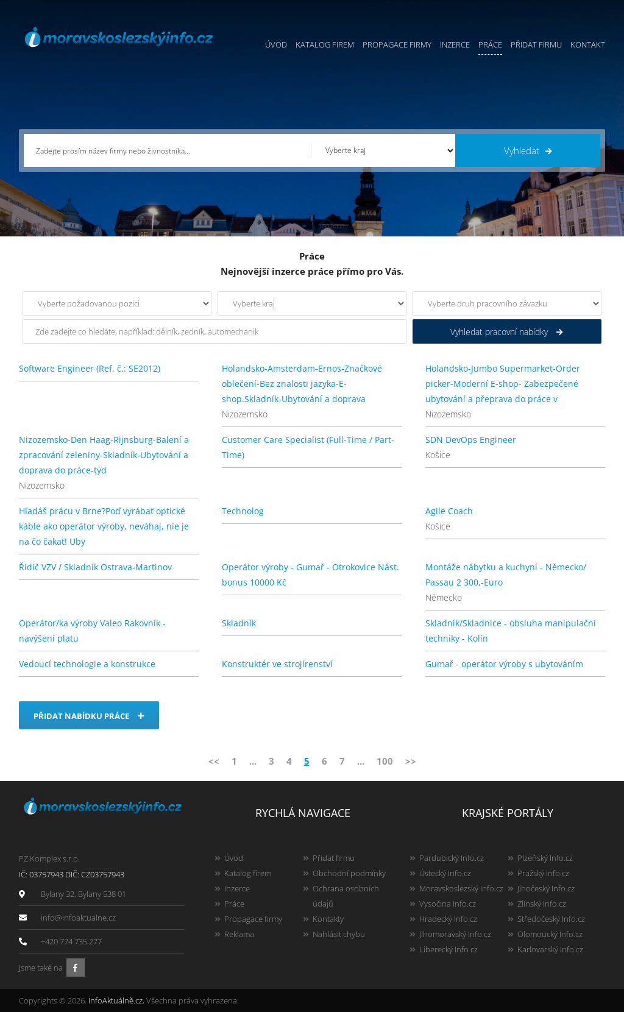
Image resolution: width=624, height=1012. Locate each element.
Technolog (243, 511)
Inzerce (455, 44)
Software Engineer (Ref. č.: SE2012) (89, 368)
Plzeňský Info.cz (545, 857)
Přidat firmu (536, 44)
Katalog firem (325, 44)
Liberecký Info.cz (448, 949)
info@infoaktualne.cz (78, 917)
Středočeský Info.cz (551, 918)
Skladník (239, 623)
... (253, 761)
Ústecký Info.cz (445, 873)
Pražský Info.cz (543, 873)
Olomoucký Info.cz (550, 934)
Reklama (239, 934)
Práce (490, 44)
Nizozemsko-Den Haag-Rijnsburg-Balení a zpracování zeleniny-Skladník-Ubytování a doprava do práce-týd (104, 455)
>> (410, 761)
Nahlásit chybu (339, 934)
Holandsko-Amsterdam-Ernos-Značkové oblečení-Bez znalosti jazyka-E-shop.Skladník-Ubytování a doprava (302, 384)
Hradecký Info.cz (448, 918)
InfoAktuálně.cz (115, 1000)
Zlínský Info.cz (541, 903)
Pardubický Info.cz (451, 857)
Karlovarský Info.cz (550, 949)
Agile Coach (449, 511)
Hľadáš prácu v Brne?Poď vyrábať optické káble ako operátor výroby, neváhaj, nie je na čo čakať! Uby (104, 526)
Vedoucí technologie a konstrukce (87, 664)
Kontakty (328, 918)
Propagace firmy (397, 44)
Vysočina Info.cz (447, 903)
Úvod (276, 44)
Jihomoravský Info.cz (455, 934)
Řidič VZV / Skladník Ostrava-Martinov (95, 567)
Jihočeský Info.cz (546, 888)
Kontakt (587, 44)
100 (385, 761)
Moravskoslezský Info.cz (461, 888)
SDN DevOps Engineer (470, 439)
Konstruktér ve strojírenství (277, 664)
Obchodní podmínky (349, 873)
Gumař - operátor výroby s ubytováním (504, 664)
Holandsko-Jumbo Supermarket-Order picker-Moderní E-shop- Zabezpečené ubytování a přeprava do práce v (502, 384)
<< (213, 761)
